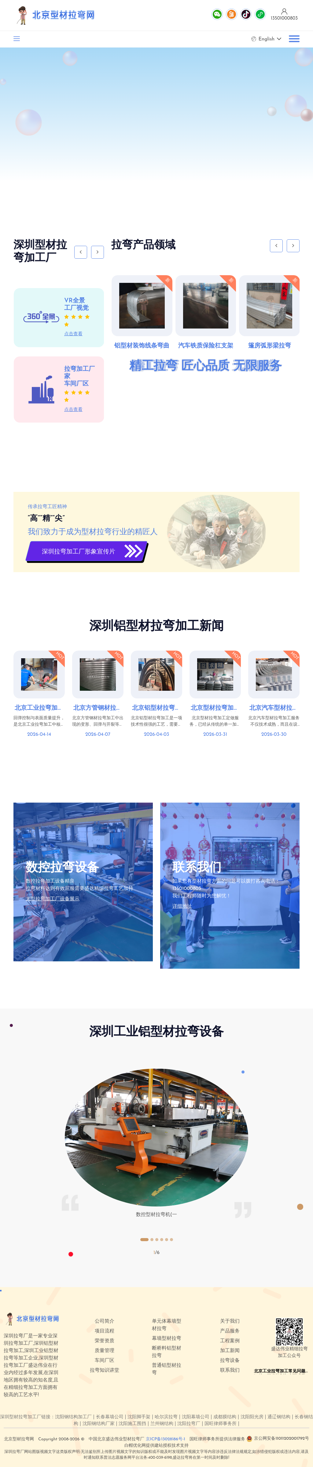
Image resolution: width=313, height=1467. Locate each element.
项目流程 (104, 1331)
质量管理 (104, 1350)
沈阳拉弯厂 (188, 1424)
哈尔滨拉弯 (166, 1417)
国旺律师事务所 (220, 1424)
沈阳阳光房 (252, 1417)
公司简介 (104, 1321)
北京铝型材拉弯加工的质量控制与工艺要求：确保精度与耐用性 (156, 708)
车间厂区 (104, 1360)
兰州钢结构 (161, 1424)
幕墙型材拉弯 (166, 1338)
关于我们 (230, 1321)
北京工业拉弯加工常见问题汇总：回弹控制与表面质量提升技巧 (39, 708)
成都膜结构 (224, 1417)
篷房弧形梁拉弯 (269, 346)
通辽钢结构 (278, 1417)
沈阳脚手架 (138, 1417)
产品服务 (230, 1331)
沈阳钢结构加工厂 (73, 1417)
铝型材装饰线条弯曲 (141, 346)
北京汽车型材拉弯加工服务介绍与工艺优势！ (273, 708)
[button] (144, 1239)
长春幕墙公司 (109, 1417)
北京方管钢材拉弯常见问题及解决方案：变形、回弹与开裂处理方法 (97, 708)
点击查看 (73, 334)
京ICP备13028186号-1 (165, 1439)
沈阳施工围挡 (132, 1424)
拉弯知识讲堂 (104, 1370)
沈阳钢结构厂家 (99, 1424)
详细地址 (182, 906)
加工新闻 (230, 1350)
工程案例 (230, 1341)
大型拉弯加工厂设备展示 (52, 899)
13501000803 (186, 888)
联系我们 (230, 1370)
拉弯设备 (230, 1360)
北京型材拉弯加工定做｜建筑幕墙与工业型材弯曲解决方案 (215, 708)
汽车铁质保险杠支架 (205, 346)
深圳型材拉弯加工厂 (20, 1417)
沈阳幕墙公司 (195, 1417)
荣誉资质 (104, 1341)
